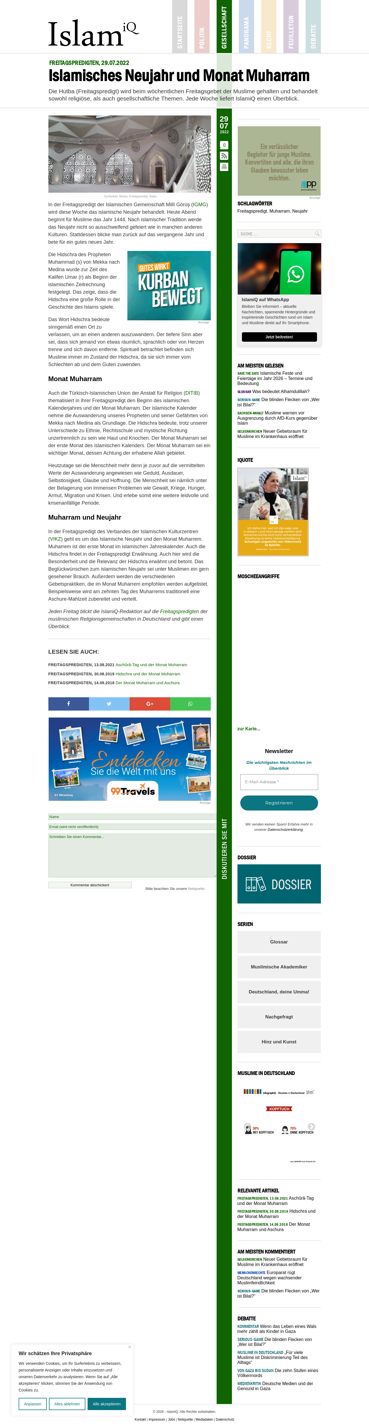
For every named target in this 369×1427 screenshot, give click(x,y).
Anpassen (32, 1404)
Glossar (279, 942)
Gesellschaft (224, 26)
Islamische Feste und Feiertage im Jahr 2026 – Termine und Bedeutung (275, 378)
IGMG (199, 204)
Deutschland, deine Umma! (279, 992)
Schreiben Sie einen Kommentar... (132, 855)
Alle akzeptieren (107, 1404)
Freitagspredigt (252, 211)
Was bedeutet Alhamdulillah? (273, 391)
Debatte (313, 26)
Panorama (246, 26)
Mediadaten (204, 1419)
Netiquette (196, 889)
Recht (268, 26)
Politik (202, 26)
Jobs (171, 1419)
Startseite (179, 26)
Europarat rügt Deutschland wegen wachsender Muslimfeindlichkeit (269, 1277)
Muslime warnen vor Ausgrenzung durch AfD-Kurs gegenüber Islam (277, 418)
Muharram (279, 211)
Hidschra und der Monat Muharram (114, 673)
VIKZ (55, 539)
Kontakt (140, 1419)
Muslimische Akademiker (279, 967)
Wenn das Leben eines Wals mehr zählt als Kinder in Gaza (276, 1329)
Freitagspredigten (179, 611)
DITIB (191, 393)
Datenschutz (225, 1419)
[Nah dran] (129, 1347)
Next (310, 1125)
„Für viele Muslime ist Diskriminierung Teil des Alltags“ (272, 1357)
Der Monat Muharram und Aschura (114, 682)
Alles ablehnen (67, 1404)
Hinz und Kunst (279, 1042)
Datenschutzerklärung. (286, 829)
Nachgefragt (279, 1017)
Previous (246, 1125)
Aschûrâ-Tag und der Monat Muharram (117, 664)
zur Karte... (249, 728)
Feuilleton (291, 26)
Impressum (157, 1419)
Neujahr (300, 211)
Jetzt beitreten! (279, 337)
